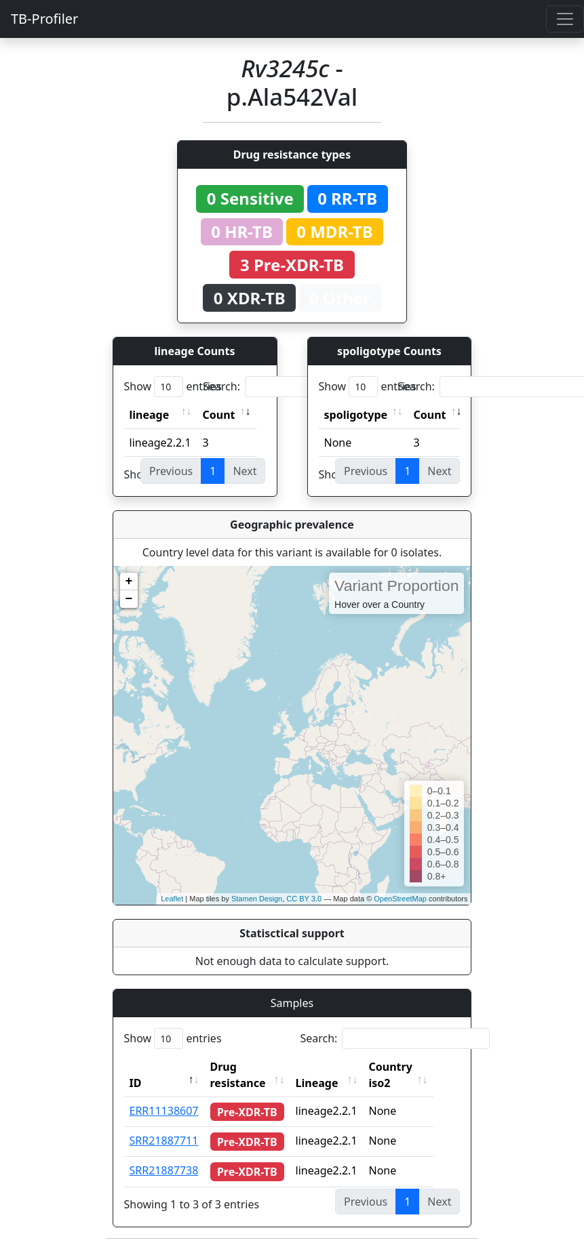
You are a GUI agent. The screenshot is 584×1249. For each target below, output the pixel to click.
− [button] (129, 599)
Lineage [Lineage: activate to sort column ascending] (332, 1083)
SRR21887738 (164, 1170)
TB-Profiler (44, 18)
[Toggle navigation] (565, 19)
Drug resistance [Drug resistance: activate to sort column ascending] (238, 1074)
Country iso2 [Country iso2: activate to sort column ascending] (405, 1074)
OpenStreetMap (400, 899)
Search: (298, 386)
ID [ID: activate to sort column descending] (136, 1083)
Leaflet (172, 899)
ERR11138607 (164, 1110)
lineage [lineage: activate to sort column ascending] (150, 414)
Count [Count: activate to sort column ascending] (219, 414)
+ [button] (129, 581)
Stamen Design (256, 899)
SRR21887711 (164, 1140)
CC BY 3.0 (304, 899)
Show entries (173, 386)
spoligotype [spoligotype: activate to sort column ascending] (356, 414)
